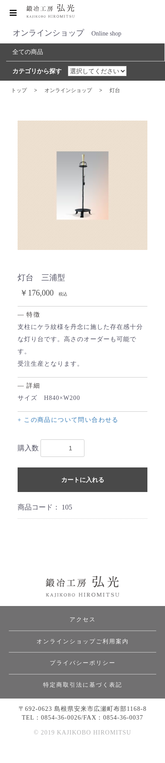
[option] (82, 185)
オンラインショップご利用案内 (83, 641)
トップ (19, 90)
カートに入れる (82, 479)
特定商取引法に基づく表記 (82, 684)
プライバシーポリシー (83, 663)
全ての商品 (27, 52)
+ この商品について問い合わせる (68, 420)
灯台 (115, 90)
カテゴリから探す (37, 71)
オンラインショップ (68, 90)
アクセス (83, 619)
